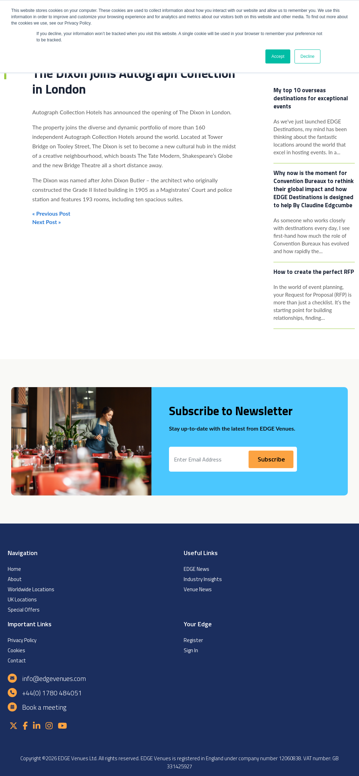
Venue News (198, 589)
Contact (17, 660)
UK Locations (22, 599)
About (15, 579)
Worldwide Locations (31, 589)
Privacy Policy (22, 640)
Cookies (16, 650)
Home (14, 569)
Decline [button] (307, 56)
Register (193, 640)
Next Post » (46, 221)
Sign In (191, 650)
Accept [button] (277, 56)
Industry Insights (203, 579)
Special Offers (24, 610)
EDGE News (196, 569)
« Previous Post (51, 213)
